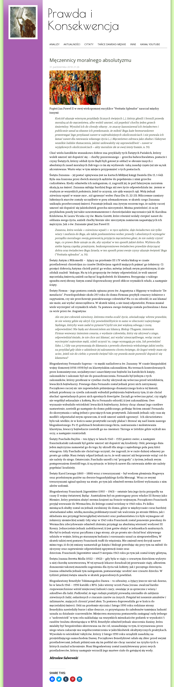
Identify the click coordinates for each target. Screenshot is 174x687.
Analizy (54, 44)
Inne (133, 44)
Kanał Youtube (150, 44)
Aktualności (72, 44)
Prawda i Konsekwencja (83, 19)
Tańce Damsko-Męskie (112, 44)
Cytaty (88, 44)
